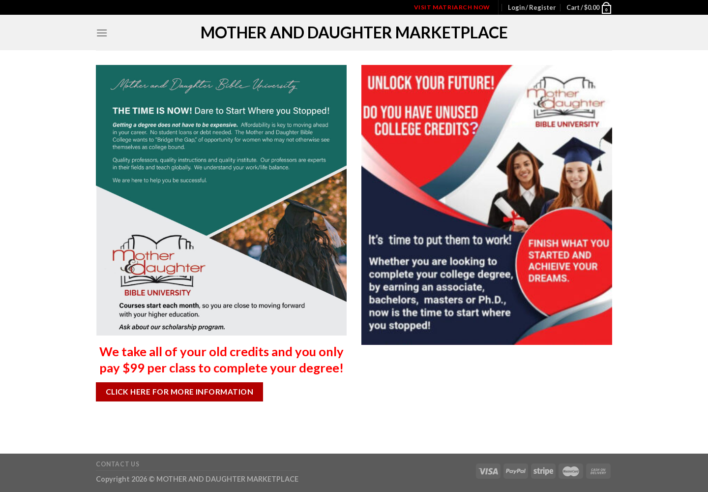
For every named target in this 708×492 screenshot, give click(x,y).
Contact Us (117, 464)
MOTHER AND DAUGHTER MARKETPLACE (354, 32)
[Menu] (102, 33)
